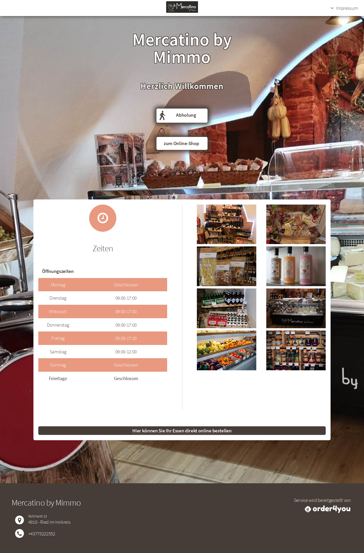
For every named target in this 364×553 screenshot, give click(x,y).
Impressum (347, 8)
